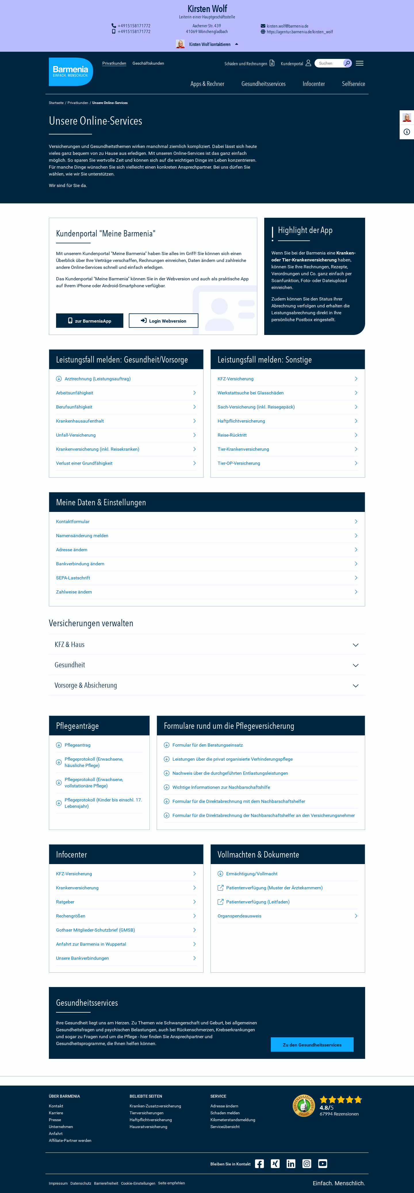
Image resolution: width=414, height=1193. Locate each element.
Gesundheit (207, 665)
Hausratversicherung (148, 1126)
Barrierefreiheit (106, 1183)
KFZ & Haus (207, 644)
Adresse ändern (224, 1106)
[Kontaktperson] (407, 118)
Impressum (58, 1183)
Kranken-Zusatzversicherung (155, 1106)
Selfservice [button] (353, 83)
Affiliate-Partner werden (70, 1140)
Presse (55, 1119)
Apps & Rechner (207, 83)
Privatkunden (114, 63)
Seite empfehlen (171, 1183)
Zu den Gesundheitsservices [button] (312, 1045)
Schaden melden (225, 1113)
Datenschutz (80, 1183)
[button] (207, 44)
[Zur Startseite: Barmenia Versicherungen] (71, 72)
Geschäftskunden (148, 63)
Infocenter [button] (314, 83)
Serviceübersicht (225, 1126)
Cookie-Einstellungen (138, 1183)
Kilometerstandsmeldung (232, 1119)
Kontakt (56, 1106)
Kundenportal (297, 62)
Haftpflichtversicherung (151, 1119)
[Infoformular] (407, 132)
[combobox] (329, 63)
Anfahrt (56, 1133)
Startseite (56, 103)
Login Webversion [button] (163, 321)
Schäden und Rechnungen (251, 62)
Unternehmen (61, 1126)
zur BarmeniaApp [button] (89, 321)
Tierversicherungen (147, 1113)
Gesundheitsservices (263, 83)
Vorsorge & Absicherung (207, 685)
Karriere (56, 1113)
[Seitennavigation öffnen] (359, 63)
